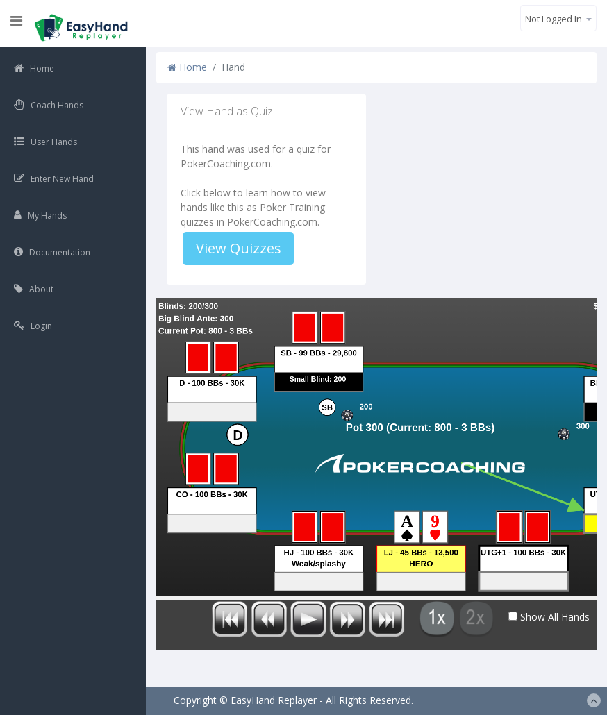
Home (187, 67)
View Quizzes (238, 248)
